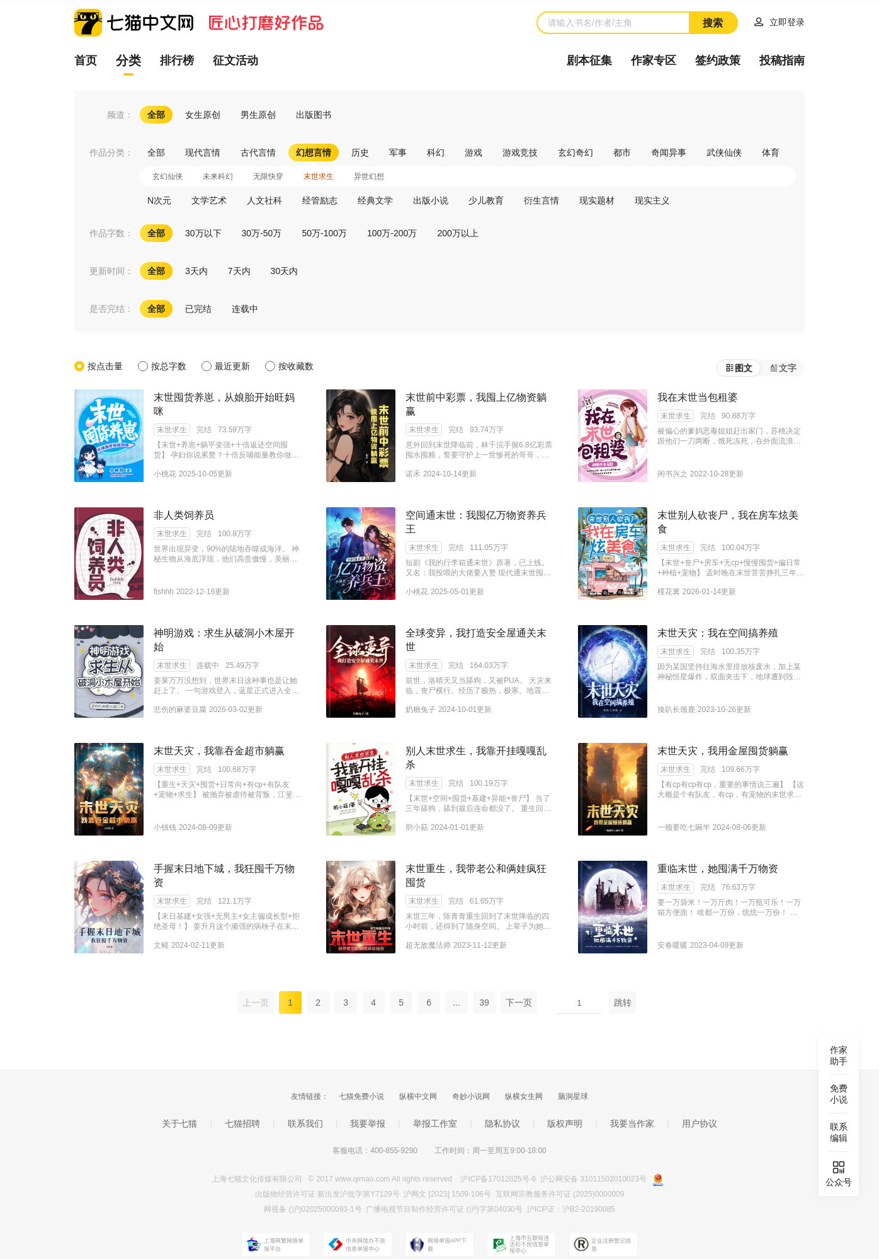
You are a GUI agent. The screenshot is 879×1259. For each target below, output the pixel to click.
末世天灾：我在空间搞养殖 (717, 633)
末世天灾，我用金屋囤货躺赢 (722, 750)
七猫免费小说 (361, 1096)
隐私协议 (502, 1123)
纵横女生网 (524, 1096)
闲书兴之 (672, 473)
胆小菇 (416, 827)
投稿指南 (782, 60)
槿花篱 (668, 591)
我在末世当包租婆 (697, 397)
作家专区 (653, 60)
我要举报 (367, 1123)
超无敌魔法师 (428, 945)
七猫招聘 (242, 1123)
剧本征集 (589, 60)
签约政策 (717, 60)
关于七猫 (179, 1123)
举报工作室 (435, 1123)
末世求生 (172, 429)
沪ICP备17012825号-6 (499, 1179)
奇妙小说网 (471, 1096)
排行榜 (177, 60)
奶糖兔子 (420, 709)
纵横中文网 (418, 1096)
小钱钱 (165, 827)
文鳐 (161, 945)
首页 (85, 60)
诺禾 (413, 473)
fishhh (164, 591)
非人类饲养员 (184, 515)
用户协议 (699, 1123)
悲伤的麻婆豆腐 (180, 709)
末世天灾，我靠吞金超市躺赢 (219, 750)
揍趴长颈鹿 (676, 709)
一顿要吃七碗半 (683, 827)
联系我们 (305, 1123)
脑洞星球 (573, 1096)
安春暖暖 (672, 945)
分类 (128, 60)
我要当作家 (632, 1123)
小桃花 (165, 473)
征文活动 (235, 60)
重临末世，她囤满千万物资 (717, 868)
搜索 (713, 23)
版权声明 (564, 1123)
